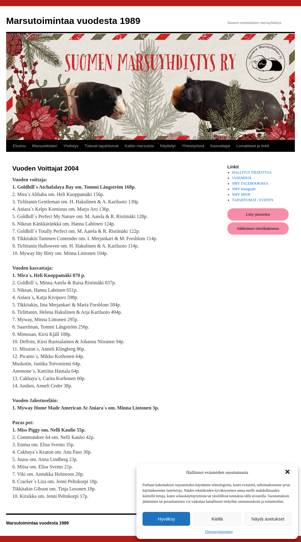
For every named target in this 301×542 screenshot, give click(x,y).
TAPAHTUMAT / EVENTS (252, 200)
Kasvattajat (220, 146)
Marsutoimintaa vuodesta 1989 (73, 21)
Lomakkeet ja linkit (252, 146)
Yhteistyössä (193, 146)
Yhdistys (70, 146)
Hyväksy (166, 518)
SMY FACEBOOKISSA (250, 183)
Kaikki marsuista (139, 146)
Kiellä (217, 518)
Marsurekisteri (44, 146)
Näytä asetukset (268, 518)
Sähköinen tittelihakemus (258, 228)
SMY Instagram (244, 189)
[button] (288, 472)
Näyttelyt (168, 146)
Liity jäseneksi (258, 214)
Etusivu (19, 146)
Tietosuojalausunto (219, 531)
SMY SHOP (241, 194)
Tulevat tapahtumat (101, 146)
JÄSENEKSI (242, 178)
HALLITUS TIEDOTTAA (252, 172)
